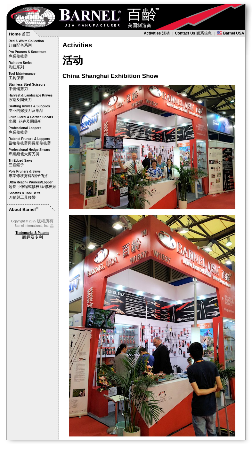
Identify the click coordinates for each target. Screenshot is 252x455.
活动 (157, 33)
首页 (19, 34)
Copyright (18, 221)
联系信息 (193, 33)
